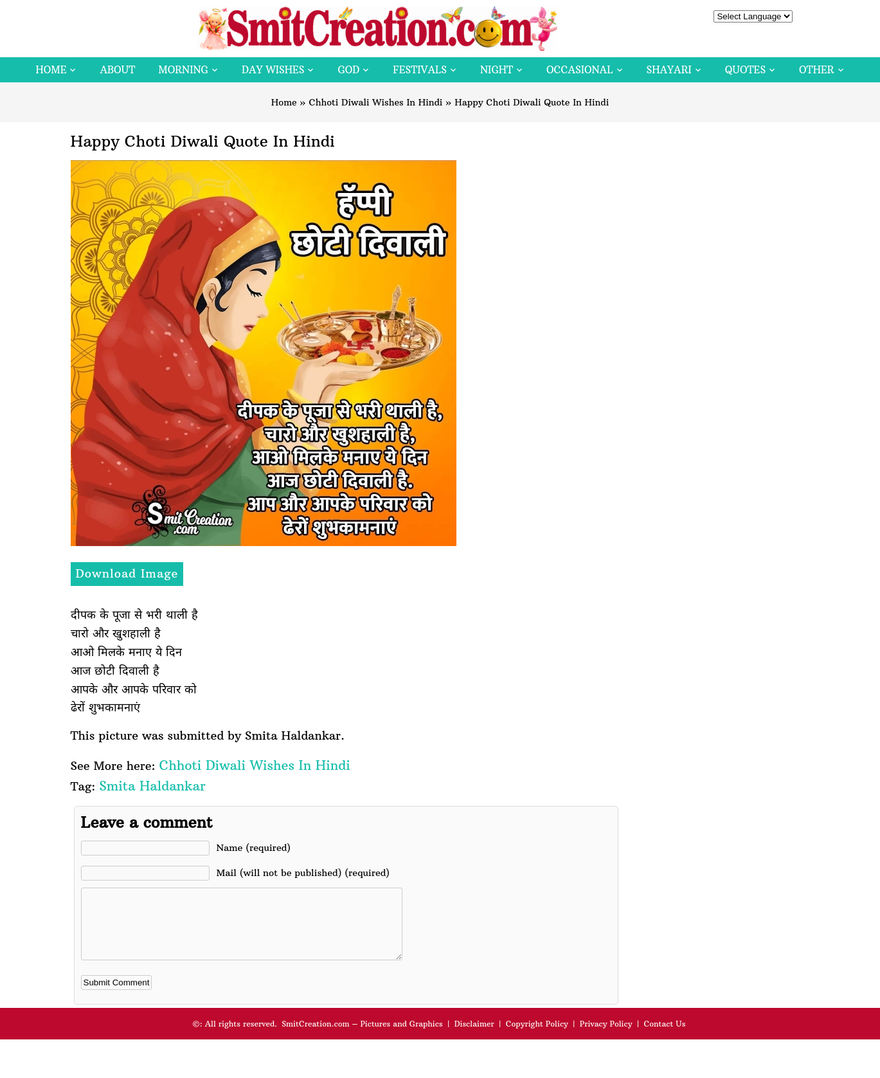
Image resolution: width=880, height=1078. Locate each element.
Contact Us (664, 1037)
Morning (183, 70)
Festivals (420, 70)
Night (496, 70)
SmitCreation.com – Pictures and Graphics (362, 1037)
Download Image (127, 573)
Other (816, 70)
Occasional (579, 70)
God (348, 70)
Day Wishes (273, 70)
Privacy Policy (606, 1037)
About (117, 70)
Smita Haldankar (152, 786)
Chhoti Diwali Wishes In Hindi (375, 102)
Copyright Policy (537, 1037)
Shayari (669, 70)
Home (50, 70)
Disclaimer (474, 1037)
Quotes (745, 70)
